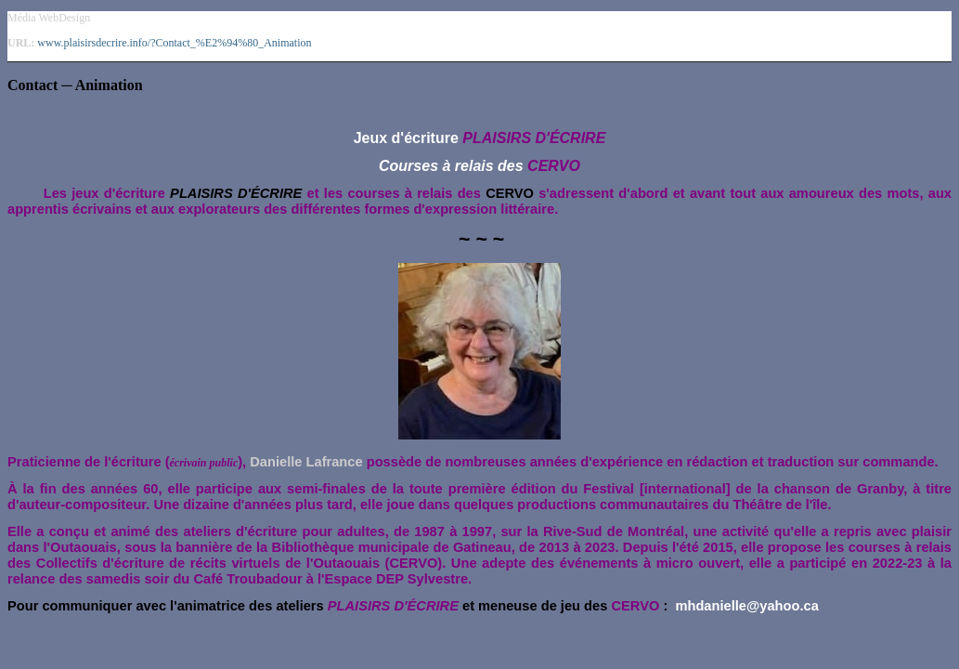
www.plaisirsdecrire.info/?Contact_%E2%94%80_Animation (174, 42)
